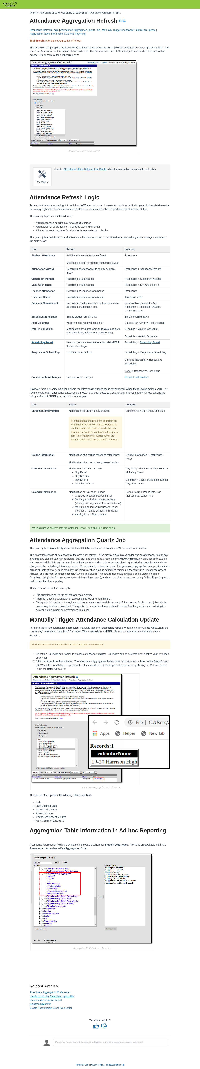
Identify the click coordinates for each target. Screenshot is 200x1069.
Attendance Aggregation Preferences (50, 992)
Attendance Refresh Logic (44, 30)
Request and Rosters (136, 377)
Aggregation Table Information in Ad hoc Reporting (57, 33)
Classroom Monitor (40, 1004)
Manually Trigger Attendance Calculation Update (128, 30)
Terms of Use (82, 1065)
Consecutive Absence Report (46, 1000)
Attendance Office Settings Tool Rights (85, 169)
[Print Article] (124, 21)
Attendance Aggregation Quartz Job (80, 30)
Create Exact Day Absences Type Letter (52, 996)
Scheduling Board (150, 342)
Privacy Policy (97, 1065)
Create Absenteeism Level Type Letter (51, 1008)
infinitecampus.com (115, 1065)
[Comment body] (110, 1042)
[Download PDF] (120, 21)
